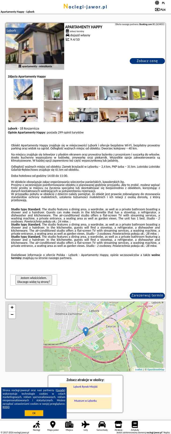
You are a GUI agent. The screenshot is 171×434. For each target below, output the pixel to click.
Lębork (11, 31)
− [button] (12, 315)
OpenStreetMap (155, 369)
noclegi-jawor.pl (85, 7)
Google (60, 390)
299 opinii (64, 132)
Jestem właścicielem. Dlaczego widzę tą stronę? (33, 280)
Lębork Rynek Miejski (86, 386)
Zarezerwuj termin (147, 295)
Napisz (167, 432)
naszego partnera (59, 258)
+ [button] (12, 308)
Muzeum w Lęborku (85, 400)
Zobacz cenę (147, 61)
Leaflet (138, 369)
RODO (6, 407)
